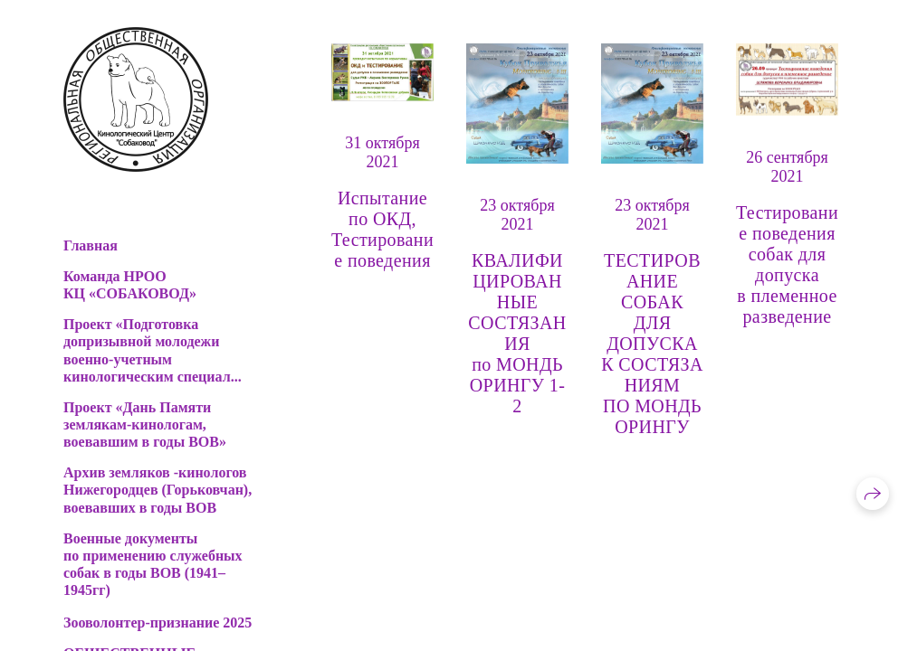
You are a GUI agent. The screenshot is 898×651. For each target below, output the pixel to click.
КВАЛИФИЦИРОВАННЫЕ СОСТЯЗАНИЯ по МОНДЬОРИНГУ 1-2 (517, 333)
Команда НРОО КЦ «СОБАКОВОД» (129, 285)
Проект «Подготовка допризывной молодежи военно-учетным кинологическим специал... (152, 350)
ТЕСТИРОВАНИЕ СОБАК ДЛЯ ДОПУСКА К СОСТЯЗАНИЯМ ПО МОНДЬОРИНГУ (652, 343)
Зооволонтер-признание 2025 (157, 622)
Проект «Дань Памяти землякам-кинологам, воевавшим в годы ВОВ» (144, 424)
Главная (90, 245)
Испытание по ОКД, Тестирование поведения (382, 229)
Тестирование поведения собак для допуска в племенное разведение (787, 264)
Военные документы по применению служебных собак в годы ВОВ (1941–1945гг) (153, 565)
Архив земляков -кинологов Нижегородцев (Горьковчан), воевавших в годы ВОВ (157, 489)
